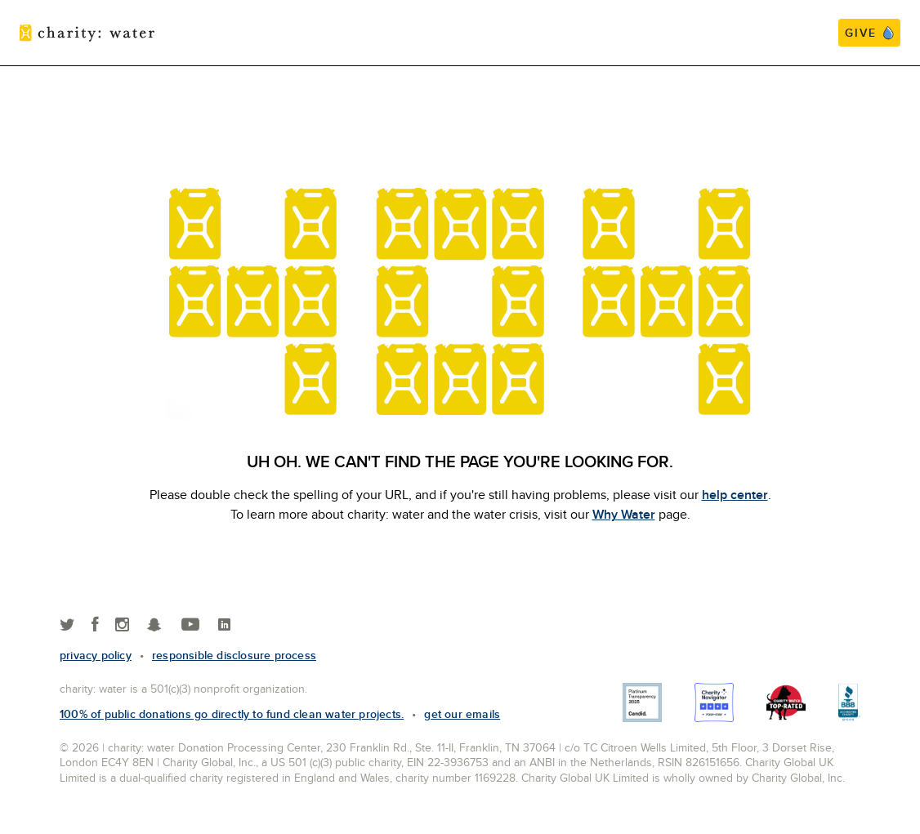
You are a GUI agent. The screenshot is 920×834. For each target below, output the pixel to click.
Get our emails (462, 714)
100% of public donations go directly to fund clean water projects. (232, 714)
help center (735, 494)
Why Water (623, 514)
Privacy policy (96, 655)
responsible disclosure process (234, 655)
